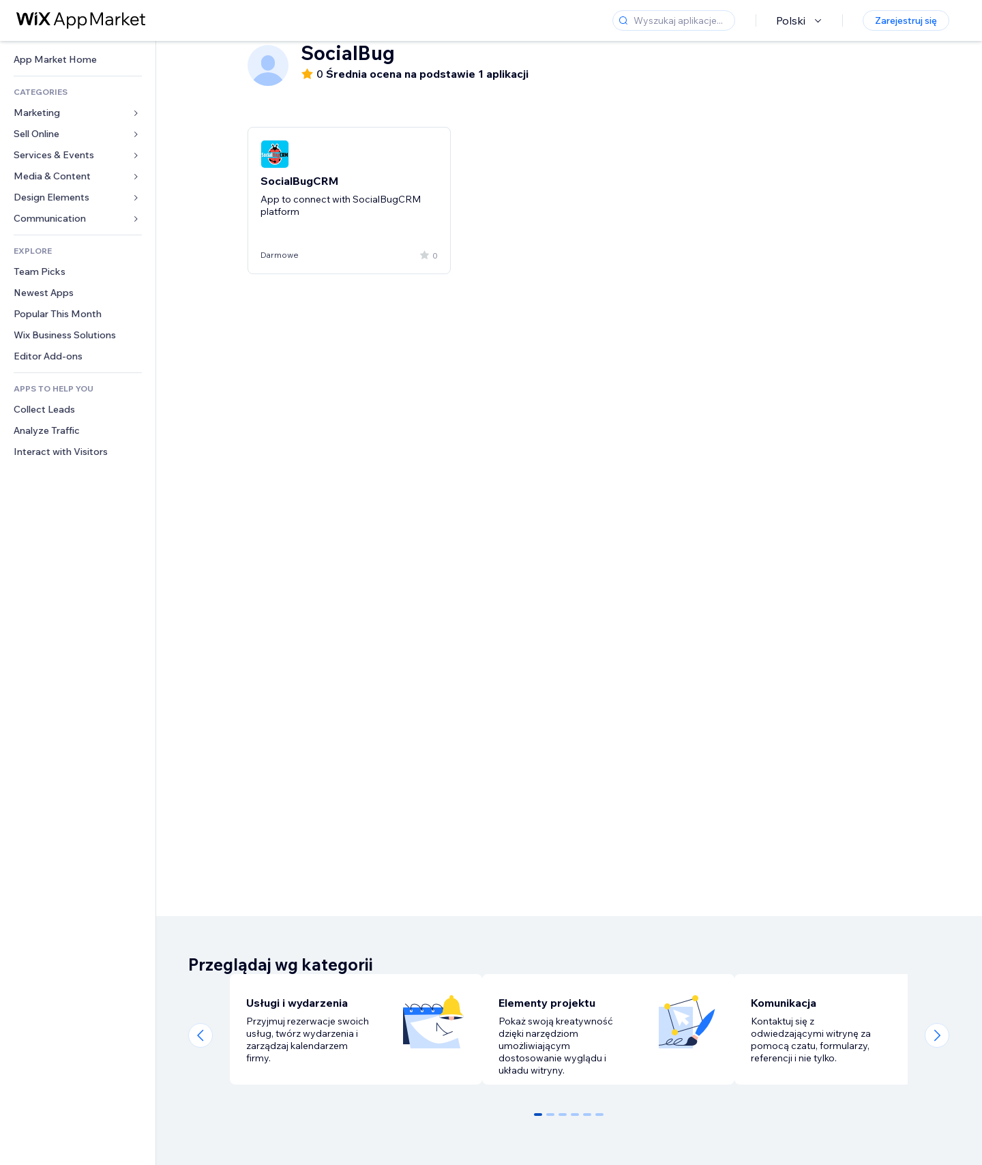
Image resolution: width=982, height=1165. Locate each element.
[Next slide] (937, 1035)
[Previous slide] (200, 1035)
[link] (77, 59)
